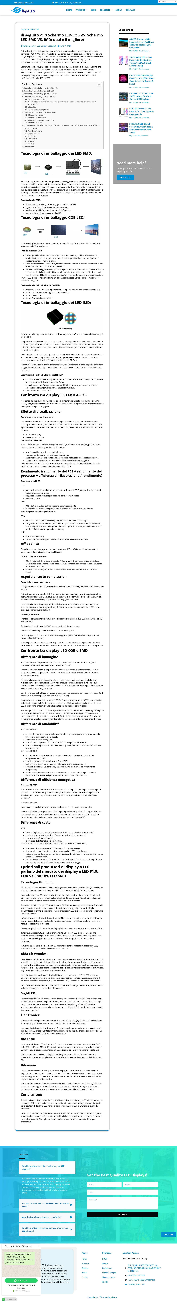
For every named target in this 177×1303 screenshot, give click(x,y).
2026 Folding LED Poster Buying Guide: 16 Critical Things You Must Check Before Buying (140, 62)
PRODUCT (81, 10)
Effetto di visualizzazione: (37, 99)
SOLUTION (106, 10)
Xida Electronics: (34, 133)
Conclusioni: (29, 146)
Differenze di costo (35, 123)
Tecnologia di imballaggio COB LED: (39, 91)
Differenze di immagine (36, 115)
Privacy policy (25, 1291)
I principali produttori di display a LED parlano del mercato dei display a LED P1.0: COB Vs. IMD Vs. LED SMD (62, 126)
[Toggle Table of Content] (98, 85)
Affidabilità (32, 107)
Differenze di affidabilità (37, 117)
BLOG (93, 10)
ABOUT (118, 10)
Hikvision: (31, 144)
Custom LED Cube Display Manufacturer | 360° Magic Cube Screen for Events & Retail (142, 80)
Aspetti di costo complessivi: (38, 109)
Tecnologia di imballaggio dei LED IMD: (40, 93)
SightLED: (31, 136)
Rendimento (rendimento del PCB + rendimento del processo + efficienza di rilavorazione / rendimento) (62, 103)
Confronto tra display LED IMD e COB (39, 96)
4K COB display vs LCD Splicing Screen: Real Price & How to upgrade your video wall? (141, 44)
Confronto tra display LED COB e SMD (40, 112)
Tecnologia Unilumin (35, 131)
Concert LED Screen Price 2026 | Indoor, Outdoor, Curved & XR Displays (141, 96)
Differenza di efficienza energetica (41, 120)
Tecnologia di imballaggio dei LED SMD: (41, 88)
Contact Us (125, 178)
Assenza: (31, 141)
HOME (69, 10)
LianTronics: (32, 139)
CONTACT (130, 10)
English (162, 1)
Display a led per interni (30, 29)
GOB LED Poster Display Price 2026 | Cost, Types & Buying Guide (141, 111)
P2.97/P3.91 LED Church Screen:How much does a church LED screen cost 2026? (141, 128)
